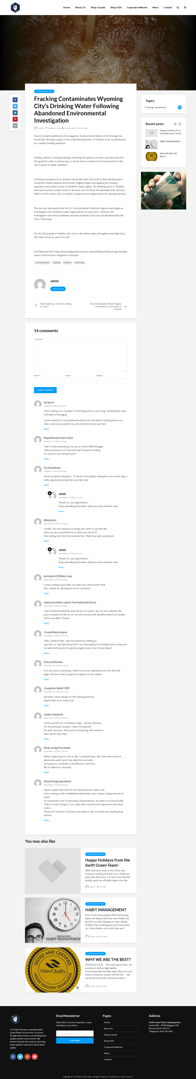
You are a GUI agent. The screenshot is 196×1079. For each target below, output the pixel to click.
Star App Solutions (125, 1072)
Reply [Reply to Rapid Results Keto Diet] (46, 458)
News (155, 7)
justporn (49, 402)
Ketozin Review (53, 662)
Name (37, 376)
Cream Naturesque (55, 632)
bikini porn (50, 520)
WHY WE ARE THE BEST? (108, 959)
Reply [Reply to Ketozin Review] (46, 679)
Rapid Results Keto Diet (58, 437)
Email (68, 376)
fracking (56, 262)
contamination (42, 262)
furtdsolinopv (52, 467)
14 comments (69, 128)
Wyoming (79, 262)
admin (39, 128)
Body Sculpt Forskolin (57, 747)
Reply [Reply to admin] (61, 511)
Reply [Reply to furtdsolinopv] (46, 485)
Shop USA (116, 7)
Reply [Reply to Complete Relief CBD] (46, 705)
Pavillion (67, 262)
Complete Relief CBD (56, 688)
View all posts (58, 289)
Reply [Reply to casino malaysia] (46, 739)
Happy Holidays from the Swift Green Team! (107, 863)
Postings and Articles (44, 91)
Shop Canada (98, 7)
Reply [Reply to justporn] (46, 429)
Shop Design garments (57, 781)
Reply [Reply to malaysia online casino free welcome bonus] (46, 623)
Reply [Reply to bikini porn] (46, 541)
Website (99, 376)
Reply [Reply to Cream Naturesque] (46, 653)
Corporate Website (137, 7)
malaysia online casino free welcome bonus (70, 602)
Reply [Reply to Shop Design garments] (46, 820)
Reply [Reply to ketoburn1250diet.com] (46, 593)
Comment (38, 339)
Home (66, 7)
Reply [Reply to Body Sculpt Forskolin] (46, 772)
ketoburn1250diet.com (58, 576)
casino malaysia (53, 714)
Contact (168, 7)
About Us (80, 7)
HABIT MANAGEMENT (106, 909)
